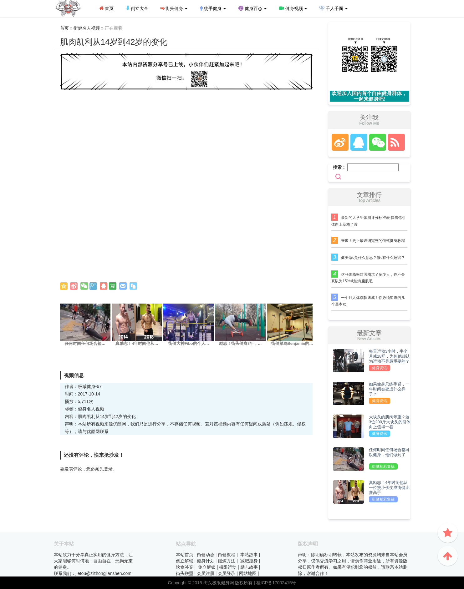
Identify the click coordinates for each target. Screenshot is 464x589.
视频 (99, 408)
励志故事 (249, 567)
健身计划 (205, 560)
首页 (106, 8)
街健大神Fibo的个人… (188, 343)
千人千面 (333, 8)
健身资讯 (379, 368)
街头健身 (173, 8)
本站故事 (249, 554)
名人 (91, 408)
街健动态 (205, 554)
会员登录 (226, 573)
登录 (108, 468)
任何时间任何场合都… (85, 343)
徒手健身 (213, 8)
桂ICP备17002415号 (276, 582)
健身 (82, 408)
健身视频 (293, 8)
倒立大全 (137, 8)
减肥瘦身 (249, 560)
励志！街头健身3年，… (240, 343)
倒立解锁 (184, 560)
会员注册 (205, 573)
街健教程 (226, 554)
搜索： (339, 167)
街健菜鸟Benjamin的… (292, 343)
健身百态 (252, 8)
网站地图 (248, 573)
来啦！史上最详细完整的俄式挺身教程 (373, 241)
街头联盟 (184, 573)
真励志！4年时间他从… (136, 343)
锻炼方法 (226, 560)
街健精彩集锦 (383, 466)
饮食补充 (184, 567)
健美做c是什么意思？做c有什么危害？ (373, 257)
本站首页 (184, 554)
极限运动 (228, 567)
